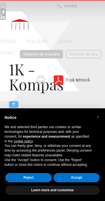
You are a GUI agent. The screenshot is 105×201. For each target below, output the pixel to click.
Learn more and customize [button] (52, 190)
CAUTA (65, 41)
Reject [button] (29, 178)
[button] (97, 117)
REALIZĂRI (37, 41)
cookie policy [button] (23, 141)
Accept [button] (76, 178)
